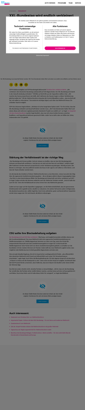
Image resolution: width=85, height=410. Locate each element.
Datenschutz (39, 55)
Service (78, 3)
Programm (62, 3)
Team (70, 3)
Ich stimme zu (60, 48)
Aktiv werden (50, 3)
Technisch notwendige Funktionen (24, 48)
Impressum (46, 55)
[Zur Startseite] (5, 3)
